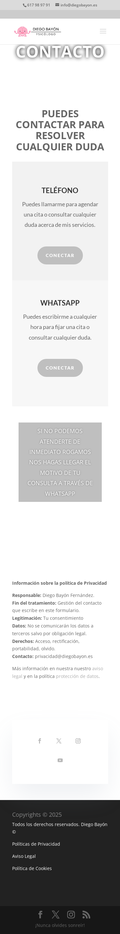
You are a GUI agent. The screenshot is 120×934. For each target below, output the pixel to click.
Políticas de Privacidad (36, 844)
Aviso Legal (24, 856)
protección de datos (77, 676)
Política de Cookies (32, 868)
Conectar (60, 255)
